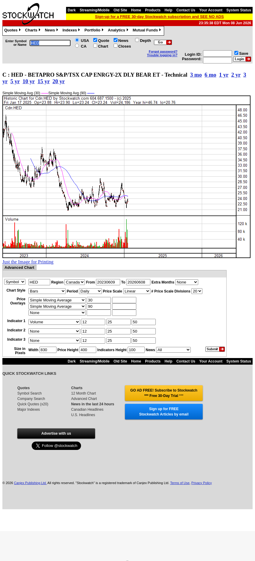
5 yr (15, 81)
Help (168, 10)
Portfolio (94, 31)
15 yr (43, 81)
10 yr (28, 81)
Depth (145, 40)
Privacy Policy (201, 483)
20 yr (59, 81)
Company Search (31, 399)
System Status (238, 10)
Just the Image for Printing (28, 261)
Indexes (71, 31)
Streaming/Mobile (94, 10)
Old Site (120, 10)
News (52, 31)
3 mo (196, 75)
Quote (103, 40)
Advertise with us (56, 433)
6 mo (210, 75)
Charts (33, 31)
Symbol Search (29, 393)
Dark (72, 10)
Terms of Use (180, 483)
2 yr (235, 75)
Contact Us (185, 10)
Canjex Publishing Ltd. (30, 483)
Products (153, 10)
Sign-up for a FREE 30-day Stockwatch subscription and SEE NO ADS (159, 16)
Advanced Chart (84, 399)
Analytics (119, 31)
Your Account (210, 10)
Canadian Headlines (87, 409)
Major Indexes (28, 409)
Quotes (13, 31)
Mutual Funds (148, 31)
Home (136, 10)
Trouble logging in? (162, 55)
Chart (103, 46)
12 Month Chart (83, 393)
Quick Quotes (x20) (32, 404)
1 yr (223, 75)
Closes (124, 46)
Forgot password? (163, 51)
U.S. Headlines (83, 415)
